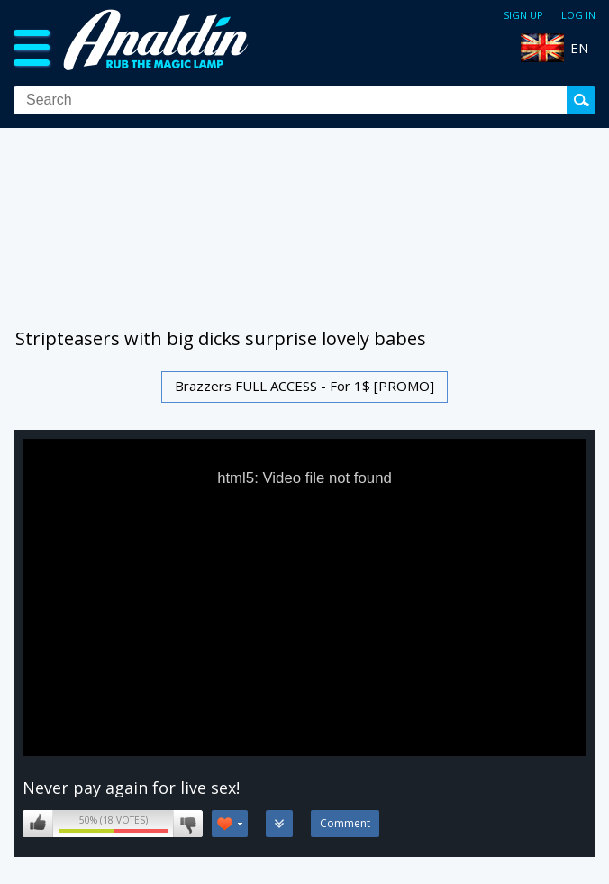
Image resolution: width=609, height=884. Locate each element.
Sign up (523, 15)
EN (579, 48)
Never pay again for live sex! (131, 787)
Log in (578, 15)
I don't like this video (188, 823)
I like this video (38, 823)
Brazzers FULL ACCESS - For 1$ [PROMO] (304, 386)
